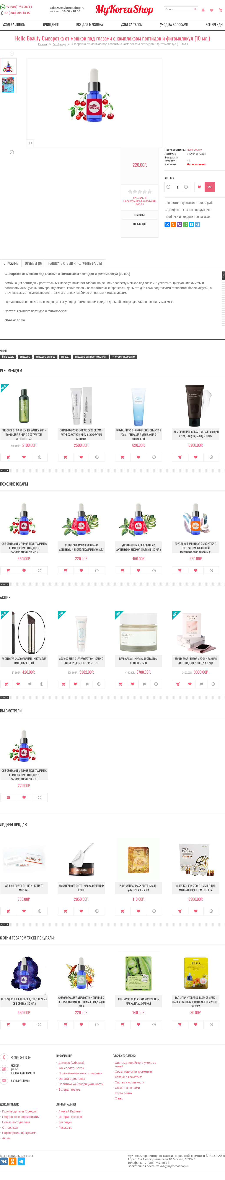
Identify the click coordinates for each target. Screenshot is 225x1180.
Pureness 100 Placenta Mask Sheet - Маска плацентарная (138, 1001)
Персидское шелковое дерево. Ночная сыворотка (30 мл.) (24, 1001)
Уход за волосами (174, 24)
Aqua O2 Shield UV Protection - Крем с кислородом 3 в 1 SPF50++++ (81, 660)
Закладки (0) (212, 9)
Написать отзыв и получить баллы (139, 203)
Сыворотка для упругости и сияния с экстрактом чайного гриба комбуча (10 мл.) (81, 1001)
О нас (119, 1098)
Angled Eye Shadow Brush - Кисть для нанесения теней (24, 660)
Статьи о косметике (128, 1077)
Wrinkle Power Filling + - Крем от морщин (24, 887)
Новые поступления (16, 1122)
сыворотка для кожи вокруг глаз (90, 356)
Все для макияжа (89, 24)
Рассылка (65, 1127)
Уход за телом (132, 24)
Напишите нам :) (20, 1080)
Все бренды (59, 44)
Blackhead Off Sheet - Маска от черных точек (81, 887)
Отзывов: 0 (140, 198)
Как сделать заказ (71, 1068)
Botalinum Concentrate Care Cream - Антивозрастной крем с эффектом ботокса (81, 434)
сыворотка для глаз (45, 356)
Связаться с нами (127, 1088)
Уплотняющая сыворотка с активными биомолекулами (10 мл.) (81, 547)
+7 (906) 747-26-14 (19, 6)
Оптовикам (10, 1127)
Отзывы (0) (139, 224)
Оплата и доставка (72, 1078)
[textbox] (181, 9)
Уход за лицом (14, 24)
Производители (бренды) (20, 1111)
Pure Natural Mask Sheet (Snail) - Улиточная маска (138, 887)
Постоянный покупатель (203, 9)
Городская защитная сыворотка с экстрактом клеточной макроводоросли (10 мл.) (195, 547)
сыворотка (25, 356)
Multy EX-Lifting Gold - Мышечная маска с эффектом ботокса (195, 887)
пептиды (65, 356)
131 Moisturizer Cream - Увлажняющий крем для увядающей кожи (196, 433)
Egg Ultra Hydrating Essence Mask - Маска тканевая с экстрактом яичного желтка (195, 1001)
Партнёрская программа (19, 1133)
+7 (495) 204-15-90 (17, 13)
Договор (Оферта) (71, 1062)
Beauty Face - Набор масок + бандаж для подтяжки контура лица (195, 660)
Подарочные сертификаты (20, 1117)
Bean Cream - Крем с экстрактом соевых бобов (138, 660)
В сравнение (30, 684)
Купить (8, 457)
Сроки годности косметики (133, 1071)
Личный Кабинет (70, 1111)
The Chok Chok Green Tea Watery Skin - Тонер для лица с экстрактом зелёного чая (24, 434)
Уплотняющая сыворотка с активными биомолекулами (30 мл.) (138, 547)
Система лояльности (129, 1082)
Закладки (65, 1122)
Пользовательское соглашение (80, 1073)
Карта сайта (123, 1093)
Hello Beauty (194, 149)
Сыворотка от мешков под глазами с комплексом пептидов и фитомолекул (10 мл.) (24, 774)
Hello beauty (8, 356)
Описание (139, 215)
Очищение (51, 24)
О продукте (40, 457)
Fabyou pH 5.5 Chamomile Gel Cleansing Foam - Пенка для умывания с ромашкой (138, 434)
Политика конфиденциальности (81, 1084)
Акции (6, 1138)
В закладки (199, 187)
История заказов (70, 1117)
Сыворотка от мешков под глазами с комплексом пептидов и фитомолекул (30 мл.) (24, 547)
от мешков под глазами (123, 356)
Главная (42, 44)
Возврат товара (69, 1089)
